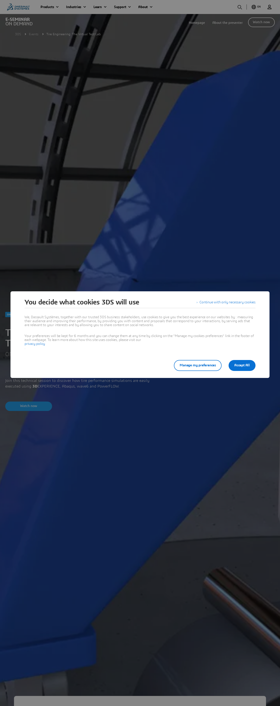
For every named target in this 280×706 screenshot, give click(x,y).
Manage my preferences (198, 365)
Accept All (242, 365)
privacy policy (34, 344)
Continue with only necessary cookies (228, 302)
